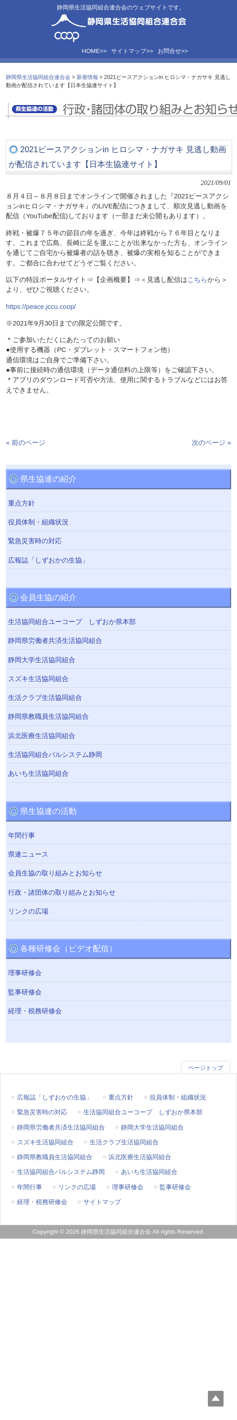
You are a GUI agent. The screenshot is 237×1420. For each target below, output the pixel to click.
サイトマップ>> (132, 51)
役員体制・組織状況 (38, 522)
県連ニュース (28, 854)
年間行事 (21, 835)
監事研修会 (25, 992)
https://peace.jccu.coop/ (41, 306)
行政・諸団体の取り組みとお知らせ (62, 892)
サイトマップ (102, 1201)
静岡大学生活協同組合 (41, 660)
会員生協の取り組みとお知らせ (55, 873)
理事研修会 (25, 972)
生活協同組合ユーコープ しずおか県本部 (72, 621)
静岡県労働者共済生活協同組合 (55, 640)
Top (216, 1399)
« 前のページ (25, 442)
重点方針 (21, 503)
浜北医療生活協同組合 (41, 735)
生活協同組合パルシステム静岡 (55, 754)
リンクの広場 (28, 911)
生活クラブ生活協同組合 (45, 697)
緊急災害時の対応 (35, 541)
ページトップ (205, 1067)
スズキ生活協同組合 (38, 678)
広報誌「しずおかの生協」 (48, 560)
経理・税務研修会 (35, 1011)
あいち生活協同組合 (38, 773)
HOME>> (94, 51)
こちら (197, 279)
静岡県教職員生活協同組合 (48, 716)
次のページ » (211, 442)
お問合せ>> (173, 51)
